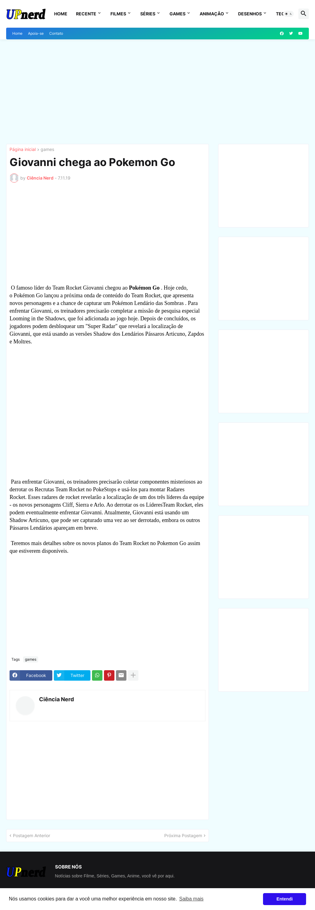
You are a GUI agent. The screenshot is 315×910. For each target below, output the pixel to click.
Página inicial (23, 149)
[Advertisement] (157, 92)
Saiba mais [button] (191, 898)
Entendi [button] (285, 898)
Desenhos (250, 13)
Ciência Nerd (56, 699)
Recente (86, 13)
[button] (288, 14)
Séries (147, 13)
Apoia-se (36, 33)
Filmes (118, 13)
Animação (212, 13)
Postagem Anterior (31, 835)
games (47, 149)
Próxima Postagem (183, 835)
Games (177, 13)
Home (60, 13)
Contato (56, 33)
